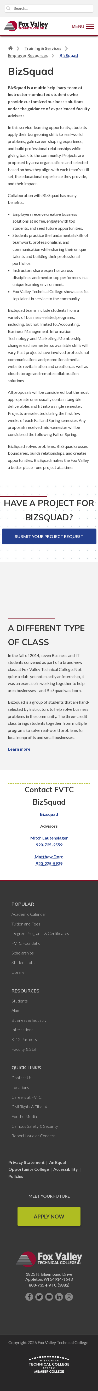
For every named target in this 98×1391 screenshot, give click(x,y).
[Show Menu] (83, 26)
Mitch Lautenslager (49, 837)
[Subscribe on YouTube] (49, 1297)
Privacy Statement (26, 1162)
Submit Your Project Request (49, 536)
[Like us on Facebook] (29, 1297)
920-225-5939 (49, 863)
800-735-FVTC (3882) (49, 1284)
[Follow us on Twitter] (39, 1297)
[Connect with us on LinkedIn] (59, 1297)
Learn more (19, 748)
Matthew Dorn (49, 856)
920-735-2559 (49, 844)
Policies (15, 1176)
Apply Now (49, 1216)
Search (8, 8)
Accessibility (65, 1169)
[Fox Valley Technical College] (26, 26)
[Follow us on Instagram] (69, 1297)
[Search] (49, 8)
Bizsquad (49, 814)
